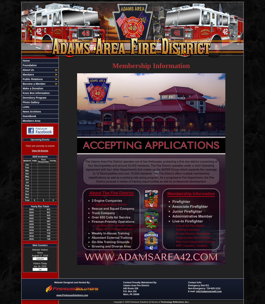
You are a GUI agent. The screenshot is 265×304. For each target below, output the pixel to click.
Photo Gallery (30, 102)
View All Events (40, 151)
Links (25, 106)
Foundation (29, 65)
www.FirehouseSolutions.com (72, 295)
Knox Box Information (36, 93)
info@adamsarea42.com (209, 291)
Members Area (31, 120)
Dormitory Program (34, 97)
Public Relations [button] (32, 79)
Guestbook (29, 116)
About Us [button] (28, 69)
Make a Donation (32, 88)
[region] (40, 90)
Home (26, 60)
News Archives (31, 111)
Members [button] (28, 74)
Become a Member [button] (34, 83)
